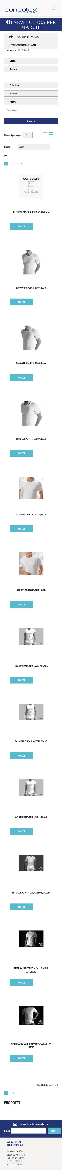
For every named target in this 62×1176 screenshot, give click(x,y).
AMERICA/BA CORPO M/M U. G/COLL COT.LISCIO (31, 969)
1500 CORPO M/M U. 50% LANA (31, 438)
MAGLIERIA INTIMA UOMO (28, 36)
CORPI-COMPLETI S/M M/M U (24, 45)
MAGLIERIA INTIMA (11, 36)
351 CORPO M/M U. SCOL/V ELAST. (31, 665)
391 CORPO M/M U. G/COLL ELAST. (31, 817)
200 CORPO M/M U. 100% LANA (31, 287)
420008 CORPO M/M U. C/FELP (31, 514)
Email (7, 1132)
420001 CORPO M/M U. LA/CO (31, 590)
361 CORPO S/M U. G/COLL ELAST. (31, 741)
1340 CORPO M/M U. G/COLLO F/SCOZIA (31, 892)
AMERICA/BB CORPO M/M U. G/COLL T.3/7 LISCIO (31, 1045)
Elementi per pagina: (13, 135)
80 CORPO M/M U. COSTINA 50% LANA (31, 212)
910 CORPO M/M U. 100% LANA (31, 363)
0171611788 (16, 1161)
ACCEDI (21, 226)
